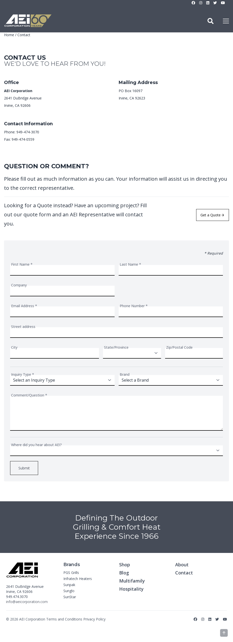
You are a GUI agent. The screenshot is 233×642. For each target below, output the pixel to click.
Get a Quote (212, 215)
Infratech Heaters (77, 578)
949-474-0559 (23, 139)
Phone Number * (134, 305)
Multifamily (132, 581)
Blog (124, 573)
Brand (125, 374)
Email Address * (24, 305)
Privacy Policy (94, 619)
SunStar (69, 596)
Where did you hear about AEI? (36, 444)
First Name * (22, 264)
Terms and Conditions (64, 619)
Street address (23, 326)
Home (9, 34)
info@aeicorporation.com (27, 601)
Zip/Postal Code (179, 347)
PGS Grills (71, 572)
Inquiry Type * (22, 374)
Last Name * (130, 264)
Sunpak (69, 584)
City (14, 347)
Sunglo (68, 590)
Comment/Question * (29, 395)
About (182, 565)
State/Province (116, 347)
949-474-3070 (27, 132)
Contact (184, 573)
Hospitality (131, 589)
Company (19, 285)
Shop (124, 565)
